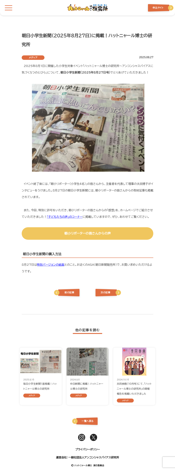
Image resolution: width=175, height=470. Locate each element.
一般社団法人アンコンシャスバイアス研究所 (93, 457)
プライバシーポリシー (87, 449)
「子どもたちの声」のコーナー (65, 216)
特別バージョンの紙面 (50, 264)
